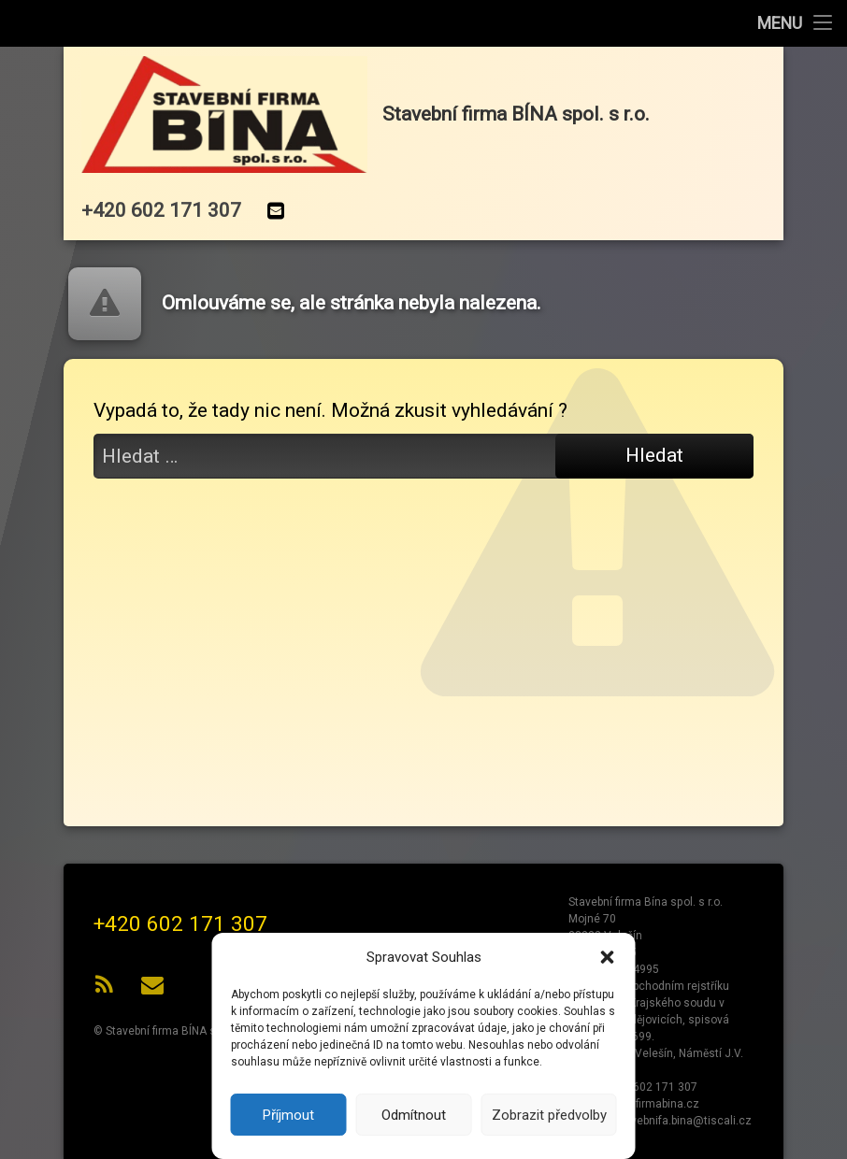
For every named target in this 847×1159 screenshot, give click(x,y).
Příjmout (288, 1115)
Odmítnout (413, 1115)
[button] (607, 957)
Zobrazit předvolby (549, 1115)
